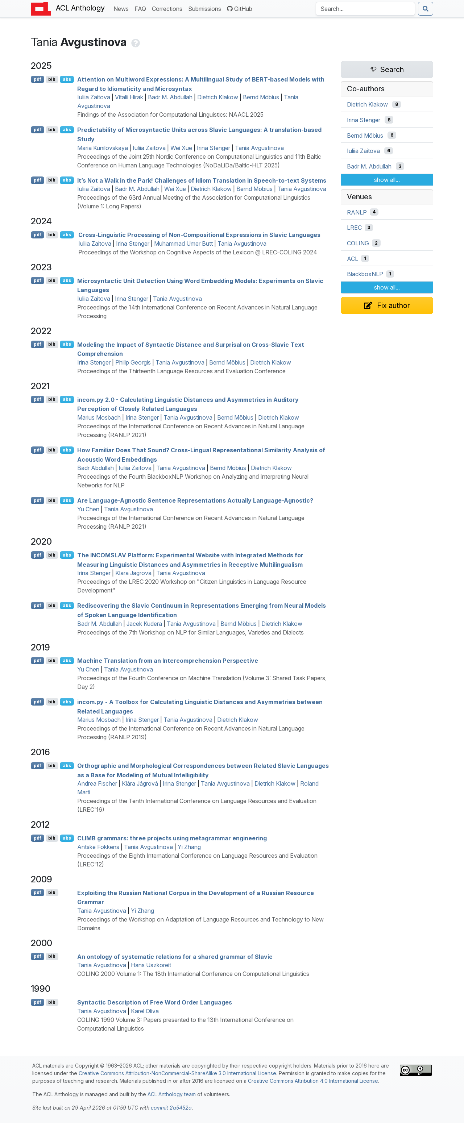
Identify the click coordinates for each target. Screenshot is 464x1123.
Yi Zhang (189, 846)
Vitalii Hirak (129, 97)
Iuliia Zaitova (93, 97)
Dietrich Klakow (217, 97)
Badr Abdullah (95, 467)
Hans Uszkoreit (151, 965)
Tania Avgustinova (259, 147)
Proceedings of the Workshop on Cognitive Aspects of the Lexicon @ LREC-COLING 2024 (197, 252)
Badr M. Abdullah (170, 97)
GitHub (239, 8)
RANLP (357, 212)
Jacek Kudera (144, 623)
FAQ (141, 8)
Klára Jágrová (140, 783)
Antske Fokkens (98, 846)
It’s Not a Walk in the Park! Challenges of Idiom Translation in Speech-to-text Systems (201, 180)
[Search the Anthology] (365, 9)
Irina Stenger (213, 147)
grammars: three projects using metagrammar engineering (172, 838)
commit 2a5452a (171, 1108)
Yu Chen (88, 509)
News (122, 8)
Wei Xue (181, 147)
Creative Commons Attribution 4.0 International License (313, 1081)
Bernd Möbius (261, 97)
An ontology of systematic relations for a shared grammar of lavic (175, 956)
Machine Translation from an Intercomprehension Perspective (167, 660)
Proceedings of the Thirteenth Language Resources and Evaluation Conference (181, 371)
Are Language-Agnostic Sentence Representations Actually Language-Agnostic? (195, 500)
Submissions (206, 8)
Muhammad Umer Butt (183, 243)
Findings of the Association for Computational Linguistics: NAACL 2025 (170, 114)
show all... (387, 179)
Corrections (168, 8)
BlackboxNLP (365, 274)
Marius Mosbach (99, 417)
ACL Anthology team (172, 1094)
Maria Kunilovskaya (102, 147)
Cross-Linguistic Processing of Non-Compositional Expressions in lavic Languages (199, 234)
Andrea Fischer (97, 783)
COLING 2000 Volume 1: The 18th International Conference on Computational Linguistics (193, 973)
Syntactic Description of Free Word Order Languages (154, 1002)
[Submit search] (425, 9)
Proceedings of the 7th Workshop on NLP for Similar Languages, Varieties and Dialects (190, 632)
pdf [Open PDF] (37, 79)
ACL (352, 258)
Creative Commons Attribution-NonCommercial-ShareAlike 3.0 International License (177, 1073)
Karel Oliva (145, 1011)
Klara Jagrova (133, 573)
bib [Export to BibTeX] (51, 79)
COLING (358, 243)
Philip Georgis (133, 362)
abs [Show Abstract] (67, 79)
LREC (354, 227)
